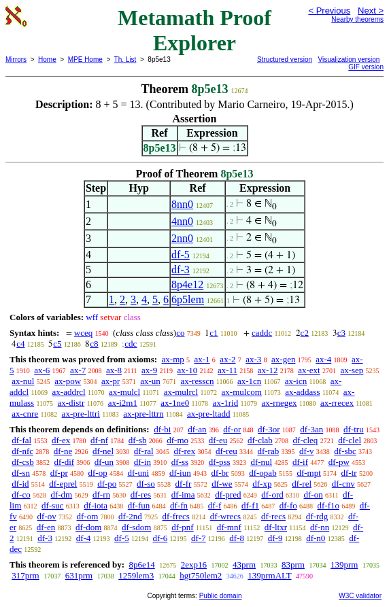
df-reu (226, 451)
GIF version (366, 67)
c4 (20, 344)
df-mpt (308, 473)
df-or (232, 429)
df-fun (139, 505)
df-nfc (22, 451)
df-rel (301, 484)
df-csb (23, 462)
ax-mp (173, 359)
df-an (197, 429)
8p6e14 (141, 564)
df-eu (218, 440)
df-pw (339, 462)
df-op (97, 473)
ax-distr (71, 403)
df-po (106, 484)
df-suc (52, 505)
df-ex (61, 440)
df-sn (21, 473)
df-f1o (329, 505)
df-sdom (136, 527)
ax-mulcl (124, 392)
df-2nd (130, 516)
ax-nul (23, 381)
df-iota (95, 505)
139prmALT (269, 575)
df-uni (138, 473)
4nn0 (182, 221)
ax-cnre (25, 414)
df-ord (272, 494)
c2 (305, 333)
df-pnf (182, 527)
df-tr (349, 473)
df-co (21, 494)
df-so (146, 484)
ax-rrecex (337, 403)
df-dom (88, 527)
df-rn (101, 494)
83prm (293, 564)
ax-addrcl (69, 392)
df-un (104, 462)
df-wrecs (225, 516)
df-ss (179, 462)
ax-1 (202, 359)
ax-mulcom (242, 392)
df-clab (260, 440)
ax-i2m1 (122, 403)
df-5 (180, 254)
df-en (46, 527)
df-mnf (229, 527)
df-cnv (343, 484)
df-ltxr (276, 527)
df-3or (269, 429)
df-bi (162, 429)
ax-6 (42, 370)
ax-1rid (226, 403)
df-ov (46, 516)
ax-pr (110, 381)
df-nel (103, 451)
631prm (78, 575)
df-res (141, 494)
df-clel (349, 440)
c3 (341, 333)
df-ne (63, 451)
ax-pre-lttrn (143, 414)
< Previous (329, 10)
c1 (213, 333)
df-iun (180, 473)
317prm (25, 575)
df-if (300, 462)
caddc (262, 333)
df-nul (261, 462)
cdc (130, 344)
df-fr (183, 484)
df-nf (99, 440)
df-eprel (63, 484)
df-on (312, 494)
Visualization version (348, 59)
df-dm (61, 494)
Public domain (220, 596)
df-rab (268, 451)
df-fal (21, 440)
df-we (222, 484)
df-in (142, 462)
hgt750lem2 (201, 575)
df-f (215, 505)
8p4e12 (187, 284)
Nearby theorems (357, 19)
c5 (57, 344)
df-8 (236, 538)
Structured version (284, 59)
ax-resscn (197, 381)
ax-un (150, 381)
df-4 (83, 538)
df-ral (144, 451)
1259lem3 (136, 575)
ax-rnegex (279, 403)
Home (47, 59)
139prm (344, 564)
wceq (83, 333)
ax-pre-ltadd (209, 414)
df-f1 (250, 505)
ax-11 (227, 370)
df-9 (275, 538)
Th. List (125, 59)
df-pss (220, 462)
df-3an (311, 429)
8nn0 (182, 204)
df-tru (353, 429)
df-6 (160, 538)
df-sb (138, 440)
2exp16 (194, 564)
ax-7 (78, 370)
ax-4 (323, 359)
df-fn (179, 505)
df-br (220, 473)
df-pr (59, 473)
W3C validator (360, 596)
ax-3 (253, 359)
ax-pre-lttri (81, 414)
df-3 (180, 269)
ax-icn (296, 381)
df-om (88, 516)
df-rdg (317, 516)
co (180, 333)
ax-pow (67, 381)
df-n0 (315, 538)
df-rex (184, 451)
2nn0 (182, 238)
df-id (20, 484)
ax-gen (283, 359)
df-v (306, 451)
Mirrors (16, 59)
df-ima (183, 494)
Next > (371, 10)
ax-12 (268, 370)
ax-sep (351, 370)
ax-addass (302, 392)
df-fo (288, 505)
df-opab (262, 473)
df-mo (177, 440)
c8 (94, 344)
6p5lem (187, 299)
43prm (244, 564)
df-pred (228, 494)
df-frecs (175, 516)
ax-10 (187, 370)
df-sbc (345, 451)
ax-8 (114, 370)
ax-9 (149, 370)
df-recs (273, 516)
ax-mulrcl (181, 392)
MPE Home (85, 59)
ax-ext (309, 370)
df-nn (319, 527)
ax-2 (227, 359)
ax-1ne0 (174, 403)
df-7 (198, 538)
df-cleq (305, 440)
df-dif (64, 462)
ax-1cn (249, 381)
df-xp (261, 484)
